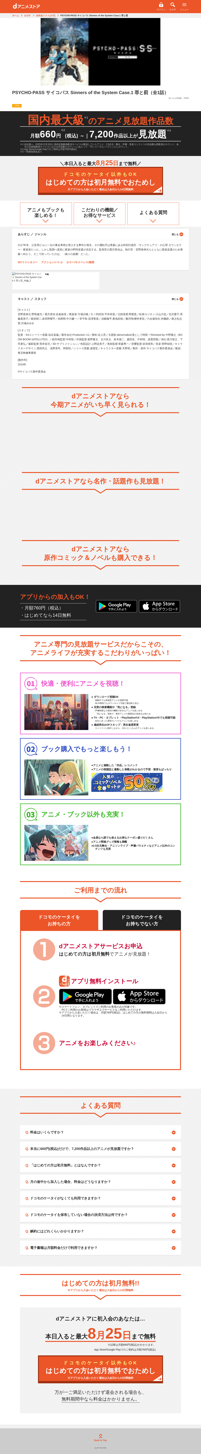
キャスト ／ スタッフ (100, 299)
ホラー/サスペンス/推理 (80, 262)
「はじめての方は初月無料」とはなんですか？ (65, 1165)
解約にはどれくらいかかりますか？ (57, 1231)
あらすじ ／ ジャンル (100, 234)
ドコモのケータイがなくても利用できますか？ (65, 1198)
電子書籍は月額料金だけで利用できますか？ (64, 1248)
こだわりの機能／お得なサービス (99, 212)
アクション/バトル (52, 262)
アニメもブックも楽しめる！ (46, 212)
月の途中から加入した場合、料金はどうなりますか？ (70, 1182)
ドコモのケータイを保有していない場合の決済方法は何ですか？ (79, 1215)
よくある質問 (153, 212)
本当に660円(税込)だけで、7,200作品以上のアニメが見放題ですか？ (82, 1149)
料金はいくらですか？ (47, 1132)
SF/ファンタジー (28, 262)
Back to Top (100, 1438)
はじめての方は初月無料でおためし (100, 181)
